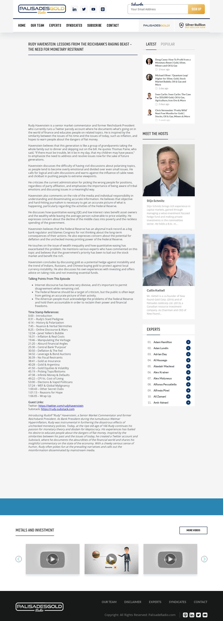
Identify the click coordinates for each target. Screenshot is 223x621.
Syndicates (74, 25)
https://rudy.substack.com (58, 409)
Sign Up (196, 9)
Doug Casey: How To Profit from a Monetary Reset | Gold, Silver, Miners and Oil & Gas (173, 62)
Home (22, 25)
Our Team (37, 25)
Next (204, 559)
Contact (113, 25)
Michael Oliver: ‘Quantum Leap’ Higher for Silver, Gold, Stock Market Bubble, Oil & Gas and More (171, 80)
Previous (19, 559)
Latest (151, 44)
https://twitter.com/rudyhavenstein (61, 405)
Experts (55, 25)
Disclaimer (132, 602)
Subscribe (94, 25)
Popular (168, 44)
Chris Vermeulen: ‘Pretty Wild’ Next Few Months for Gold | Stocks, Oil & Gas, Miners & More (172, 113)
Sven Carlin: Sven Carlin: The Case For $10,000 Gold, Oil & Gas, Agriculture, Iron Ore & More (173, 97)
